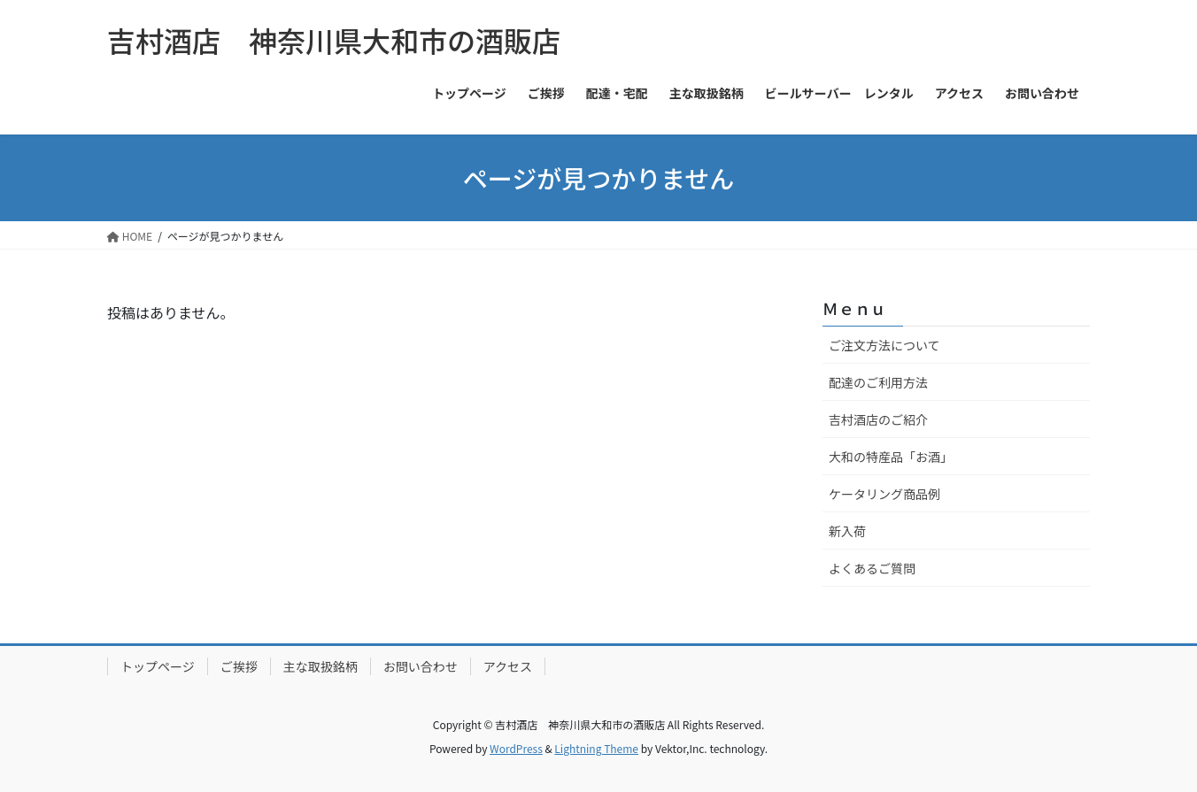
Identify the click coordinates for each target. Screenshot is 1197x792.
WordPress (516, 748)
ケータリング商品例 (884, 494)
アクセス (507, 666)
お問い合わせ (420, 666)
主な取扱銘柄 (320, 666)
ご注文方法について (884, 345)
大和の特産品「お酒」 (891, 456)
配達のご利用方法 (878, 382)
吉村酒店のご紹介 (878, 419)
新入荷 (847, 531)
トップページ (157, 666)
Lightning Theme (596, 748)
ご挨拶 (239, 666)
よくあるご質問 (872, 568)
